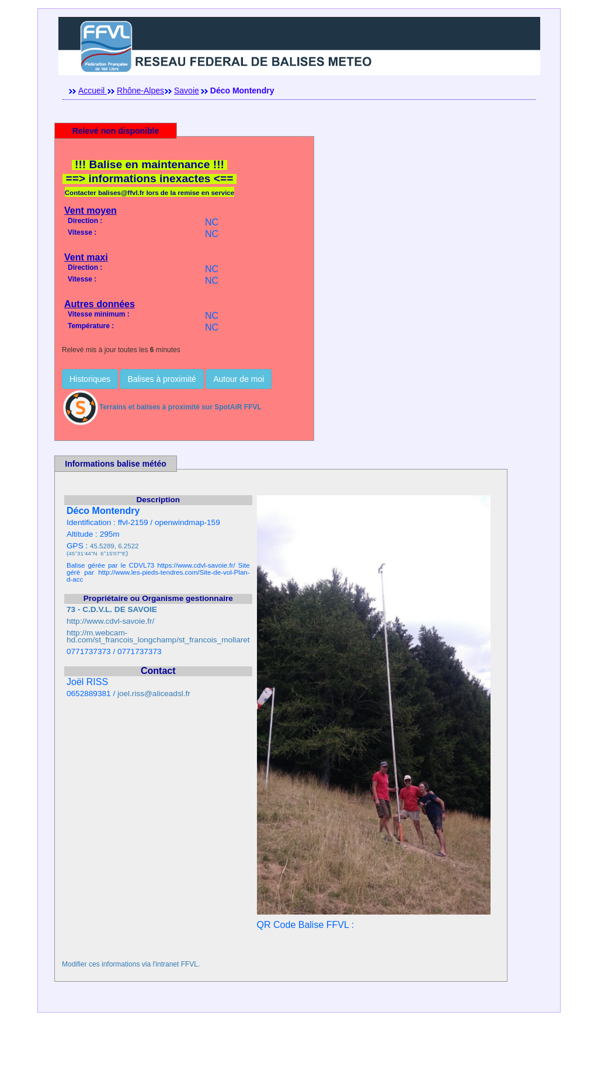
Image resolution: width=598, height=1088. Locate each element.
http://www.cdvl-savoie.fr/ (110, 621)
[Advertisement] (299, 1061)
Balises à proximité (161, 379)
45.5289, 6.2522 (114, 546)
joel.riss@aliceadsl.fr (153, 693)
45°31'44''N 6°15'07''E (97, 553)
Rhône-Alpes (140, 90)
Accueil (92, 90)
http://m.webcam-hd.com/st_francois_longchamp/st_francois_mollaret (158, 636)
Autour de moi (238, 379)
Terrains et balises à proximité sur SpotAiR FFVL (162, 407)
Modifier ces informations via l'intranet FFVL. (131, 964)
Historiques (89, 379)
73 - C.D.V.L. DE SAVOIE (112, 609)
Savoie (186, 90)
